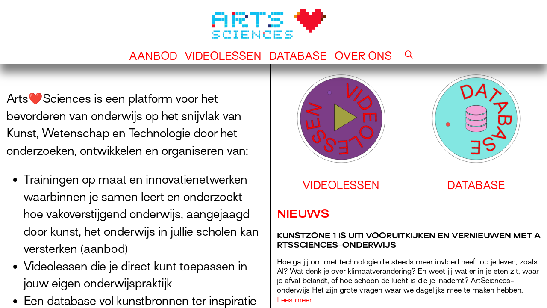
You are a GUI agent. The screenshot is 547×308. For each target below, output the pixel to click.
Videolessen (223, 56)
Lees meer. (295, 300)
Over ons (363, 56)
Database (298, 56)
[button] (408, 56)
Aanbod (153, 56)
